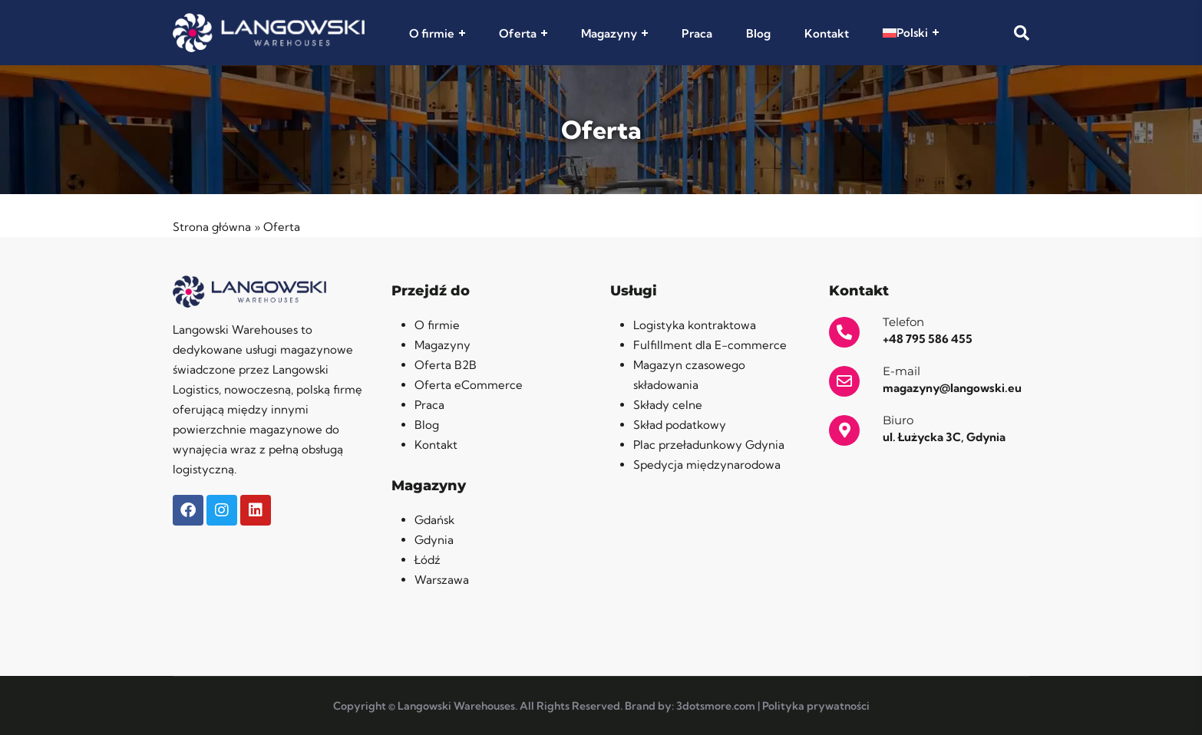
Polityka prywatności (816, 706)
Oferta (518, 33)
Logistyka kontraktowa (694, 325)
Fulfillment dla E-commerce (710, 345)
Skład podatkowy (679, 424)
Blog (758, 33)
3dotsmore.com (715, 706)
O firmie (431, 33)
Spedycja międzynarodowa (707, 464)
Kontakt (826, 33)
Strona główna (212, 226)
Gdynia (434, 539)
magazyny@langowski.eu (952, 388)
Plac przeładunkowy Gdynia (708, 444)
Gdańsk (434, 520)
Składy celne (667, 404)
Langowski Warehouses (456, 706)
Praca (697, 33)
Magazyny (609, 33)
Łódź (427, 559)
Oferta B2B (445, 365)
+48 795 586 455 (927, 338)
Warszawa (441, 579)
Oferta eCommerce (468, 384)
